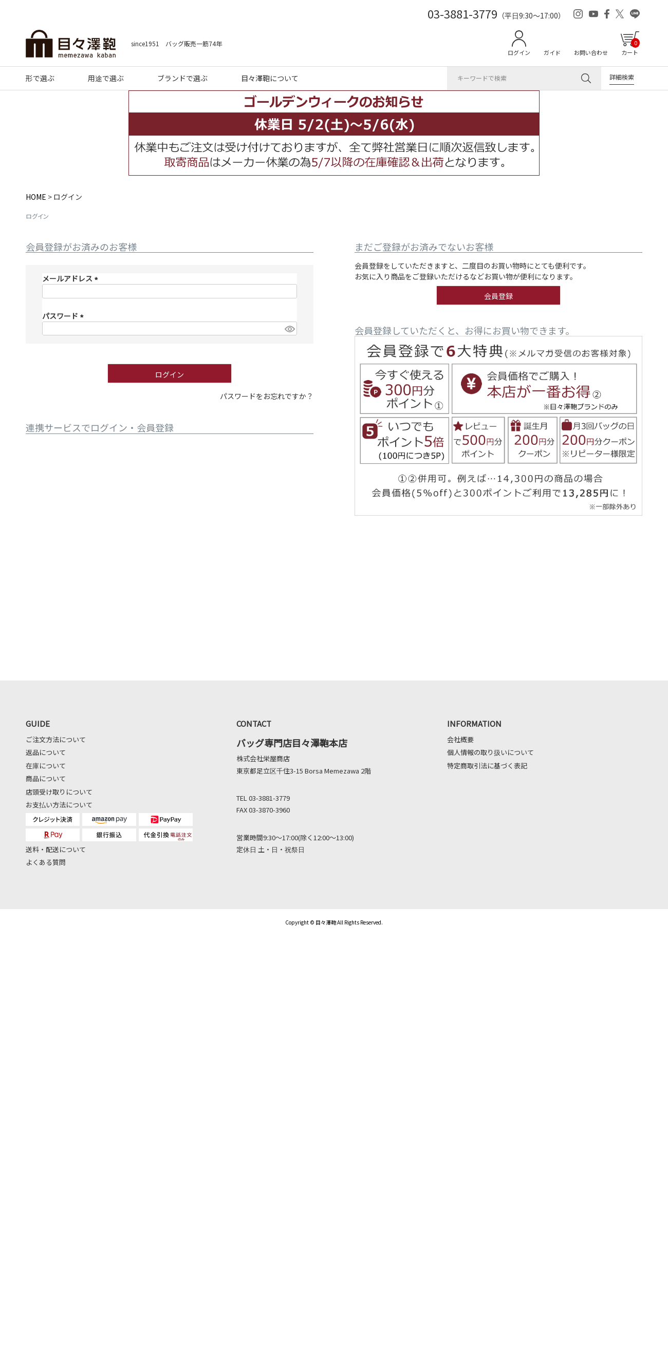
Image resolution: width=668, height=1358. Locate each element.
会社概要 (460, 739)
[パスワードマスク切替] (289, 328)
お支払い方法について (59, 804)
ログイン (519, 52)
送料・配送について (56, 849)
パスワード (64, 316)
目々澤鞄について (270, 78)
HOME (36, 197)
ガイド (552, 52)
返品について (46, 752)
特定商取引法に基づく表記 (487, 765)
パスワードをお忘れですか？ (266, 396)
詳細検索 (621, 76)
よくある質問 (46, 862)
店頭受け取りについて (59, 792)
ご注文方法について (56, 739)
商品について (46, 778)
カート (630, 47)
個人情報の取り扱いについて (490, 752)
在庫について (46, 765)
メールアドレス (71, 278)
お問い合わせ (591, 52)
